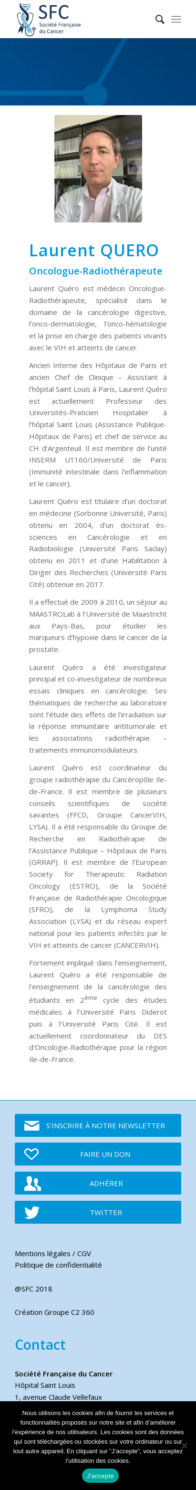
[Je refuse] (184, 1445)
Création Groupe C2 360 (54, 1312)
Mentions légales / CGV (53, 1253)
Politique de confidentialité (58, 1265)
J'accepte (100, 1476)
